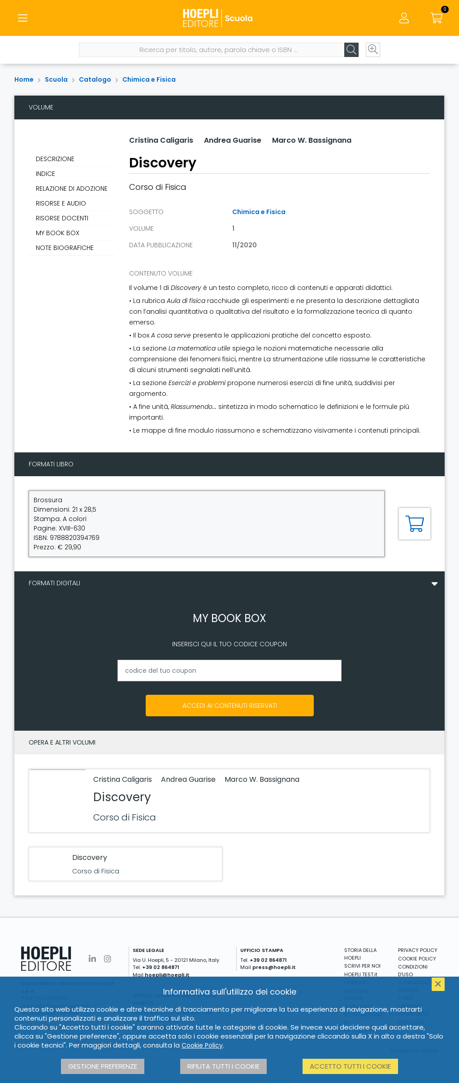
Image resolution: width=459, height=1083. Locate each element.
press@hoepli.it (274, 967)
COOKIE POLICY (417, 958)
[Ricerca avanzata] (373, 50)
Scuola (56, 79)
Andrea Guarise (232, 140)
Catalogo (95, 79)
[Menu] (22, 18)
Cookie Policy (202, 1045)
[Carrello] (437, 18)
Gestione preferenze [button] (102, 1066)
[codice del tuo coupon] (229, 670)
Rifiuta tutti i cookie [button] (223, 1066)
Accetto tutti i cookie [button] (350, 1066)
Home (24, 79)
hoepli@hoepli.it (167, 974)
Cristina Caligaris (161, 140)
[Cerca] (351, 50)
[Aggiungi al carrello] (414, 523)
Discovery (122, 797)
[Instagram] (107, 959)
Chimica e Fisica (149, 79)
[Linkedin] (92, 959)
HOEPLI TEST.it (360, 974)
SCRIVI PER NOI (362, 965)
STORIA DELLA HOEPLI (360, 954)
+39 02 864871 (160, 967)
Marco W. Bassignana (311, 140)
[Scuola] (229, 18)
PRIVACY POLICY (417, 950)
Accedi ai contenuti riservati (229, 705)
